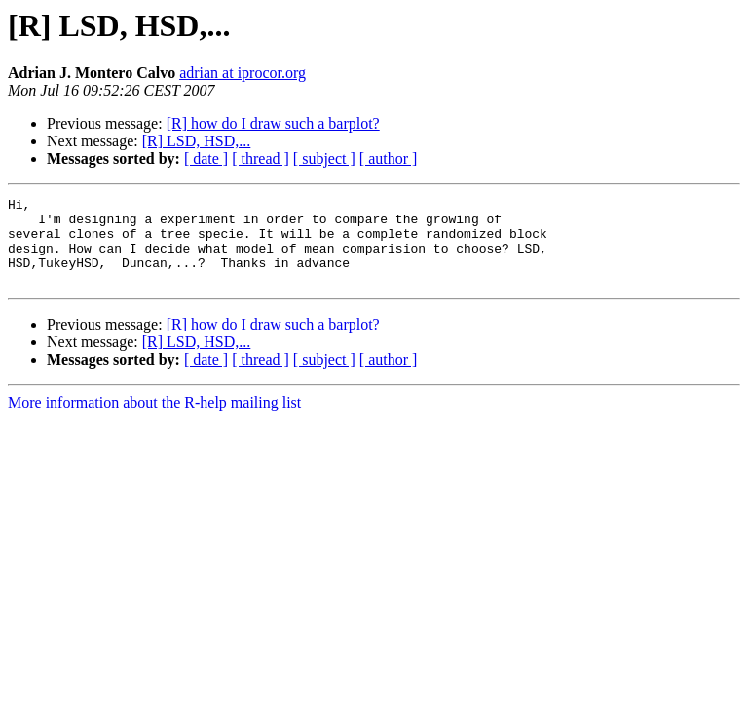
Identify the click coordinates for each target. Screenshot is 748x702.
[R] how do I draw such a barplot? (273, 123)
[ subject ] (324, 158)
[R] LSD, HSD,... (196, 141)
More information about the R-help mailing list (154, 419)
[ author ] (388, 158)
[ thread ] (260, 158)
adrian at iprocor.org (242, 72)
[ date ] (206, 158)
